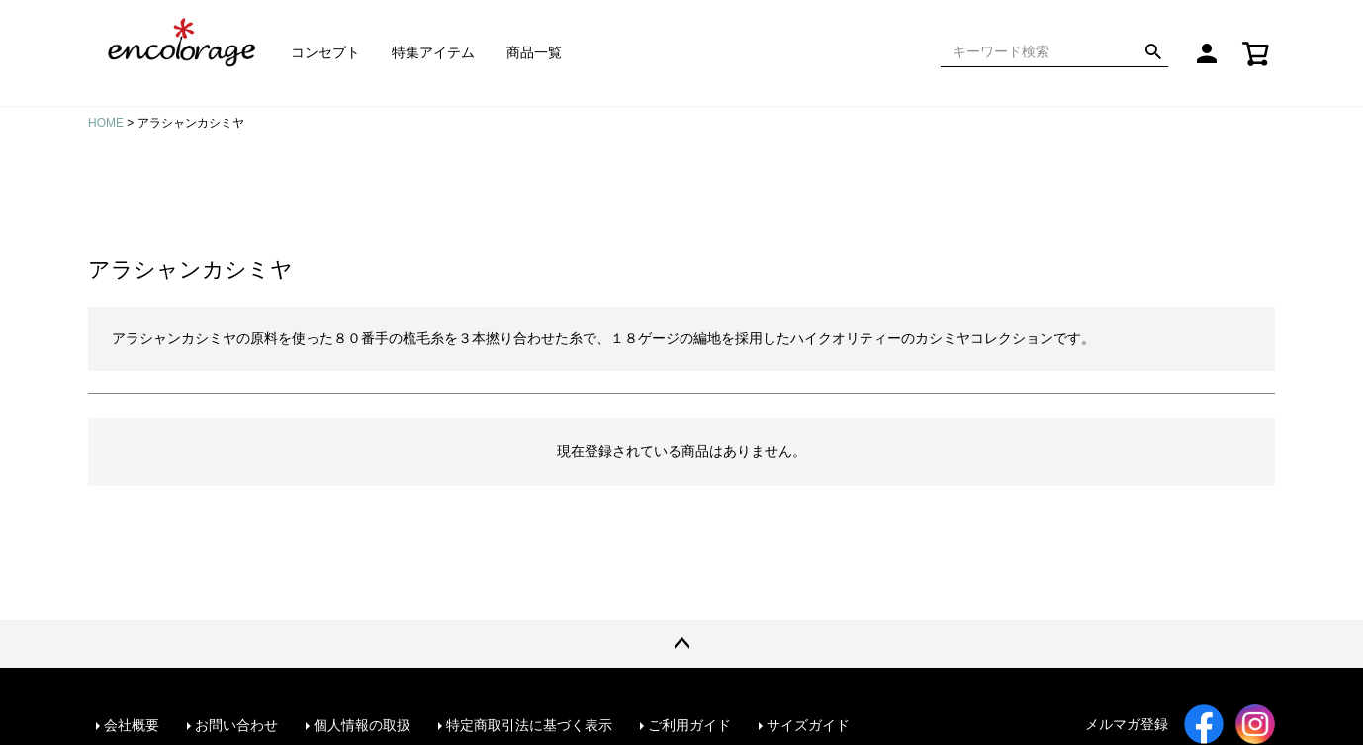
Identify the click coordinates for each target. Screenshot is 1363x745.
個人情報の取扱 (362, 725)
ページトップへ (681, 644)
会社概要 (131, 725)
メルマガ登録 (1126, 724)
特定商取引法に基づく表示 (529, 725)
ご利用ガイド (689, 725)
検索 (1152, 52)
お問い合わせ (236, 725)
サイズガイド (808, 725)
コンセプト (325, 52)
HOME (106, 123)
